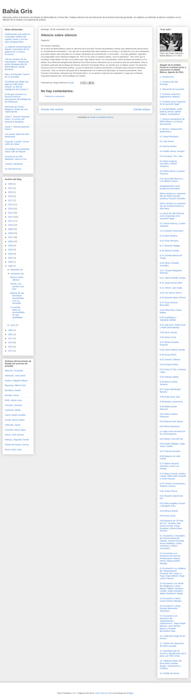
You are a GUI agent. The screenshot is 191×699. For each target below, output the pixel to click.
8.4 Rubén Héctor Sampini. (172, 151)
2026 (10, 184)
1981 (10, 334)
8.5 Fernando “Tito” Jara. (171, 156)
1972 (10, 351)
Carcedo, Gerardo (13, 405)
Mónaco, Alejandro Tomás (17, 439)
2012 (10, 217)
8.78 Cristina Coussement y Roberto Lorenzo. (173, 484)
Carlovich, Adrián (13, 410)
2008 (10, 233)
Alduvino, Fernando (14, 370)
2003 (10, 254)
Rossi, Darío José (13, 449)
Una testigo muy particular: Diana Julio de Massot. (17, 150)
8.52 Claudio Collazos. (170, 359)
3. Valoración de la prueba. (172, 89)
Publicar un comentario (55, 96)
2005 (10, 245)
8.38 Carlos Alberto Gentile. (172, 350)
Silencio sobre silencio (16, 278)
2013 (10, 213)
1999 (10, 266)
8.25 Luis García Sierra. (171, 293)
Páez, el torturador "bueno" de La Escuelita (17, 75)
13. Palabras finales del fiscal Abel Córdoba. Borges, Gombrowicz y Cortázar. (171, 665)
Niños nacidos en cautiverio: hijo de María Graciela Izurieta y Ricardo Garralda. (173, 196)
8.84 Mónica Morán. (169, 511)
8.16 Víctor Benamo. (169, 241)
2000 (10, 262)
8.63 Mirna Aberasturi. (170, 426)
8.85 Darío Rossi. (168, 516)
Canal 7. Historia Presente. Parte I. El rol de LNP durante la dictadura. (17, 119)
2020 (10, 192)
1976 (10, 342)
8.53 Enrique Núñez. (169, 364)
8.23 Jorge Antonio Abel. (171, 283)
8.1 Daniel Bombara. (169, 136)
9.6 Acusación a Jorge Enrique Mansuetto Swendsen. (170, 608)
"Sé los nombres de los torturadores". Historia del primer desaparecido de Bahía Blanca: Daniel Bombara (17, 64)
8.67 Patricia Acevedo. (170, 451)
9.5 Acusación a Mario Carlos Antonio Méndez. (171, 599)
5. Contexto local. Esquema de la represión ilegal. (172, 102)
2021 (10, 188)
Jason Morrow (101, 693)
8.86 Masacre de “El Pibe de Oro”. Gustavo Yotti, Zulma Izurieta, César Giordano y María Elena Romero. (171, 525)
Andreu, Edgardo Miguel (16, 380)
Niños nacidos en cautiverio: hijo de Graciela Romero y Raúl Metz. (173, 206)
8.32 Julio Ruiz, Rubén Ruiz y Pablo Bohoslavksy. (173, 326)
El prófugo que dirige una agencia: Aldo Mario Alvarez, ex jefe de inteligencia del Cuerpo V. (17, 85)
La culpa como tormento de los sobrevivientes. (172, 432)
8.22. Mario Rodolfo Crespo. (173, 278)
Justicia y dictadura (14, 164)
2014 (10, 208)
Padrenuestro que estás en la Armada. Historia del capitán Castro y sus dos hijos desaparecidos (17, 38)
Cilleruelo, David (12, 425)
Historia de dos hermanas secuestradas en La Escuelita (17, 298)
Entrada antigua (142, 109)
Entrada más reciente (52, 109)
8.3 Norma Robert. (168, 146)
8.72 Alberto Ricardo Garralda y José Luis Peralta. (169, 466)
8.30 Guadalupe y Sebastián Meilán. (168, 318)
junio (13, 325)
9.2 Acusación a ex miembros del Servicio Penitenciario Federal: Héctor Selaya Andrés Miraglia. (170, 558)
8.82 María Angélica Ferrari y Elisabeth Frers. (172, 504)
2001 (10, 258)
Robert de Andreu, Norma (17, 444)
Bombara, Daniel (12, 390)
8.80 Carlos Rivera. (169, 491)
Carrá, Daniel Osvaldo (15, 415)
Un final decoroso (13, 169)
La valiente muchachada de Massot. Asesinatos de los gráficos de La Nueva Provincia (18, 50)
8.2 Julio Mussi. (167, 141)
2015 (10, 204)
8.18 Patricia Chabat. (169, 250)
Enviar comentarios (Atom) (101, 117)
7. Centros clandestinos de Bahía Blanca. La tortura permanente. (172, 121)
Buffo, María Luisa (13, 400)
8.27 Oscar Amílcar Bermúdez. (169, 303)
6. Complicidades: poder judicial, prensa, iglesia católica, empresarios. (171, 111)
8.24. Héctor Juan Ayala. (171, 288)
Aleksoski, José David (15, 375)
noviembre (16, 273)
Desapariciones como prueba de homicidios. (170, 187)
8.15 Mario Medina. (169, 236)
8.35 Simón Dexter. (169, 332)
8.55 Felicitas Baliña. (169, 377)
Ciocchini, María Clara (15, 430)
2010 (10, 225)
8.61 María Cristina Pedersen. (168, 415)
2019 (10, 196)
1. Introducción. (167, 77)
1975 (10, 347)
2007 (10, 237)
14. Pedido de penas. (170, 673)
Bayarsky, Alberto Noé (15, 385)
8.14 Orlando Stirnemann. (172, 231)
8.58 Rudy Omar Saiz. (170, 397)
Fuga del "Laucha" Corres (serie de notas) (17, 142)
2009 (10, 229)
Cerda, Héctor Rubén (15, 420)
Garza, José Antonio (14, 434)
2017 (10, 200)
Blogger (130, 693)
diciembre (15, 269)
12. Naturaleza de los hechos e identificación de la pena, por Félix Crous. (173, 653)
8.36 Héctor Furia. (168, 337)
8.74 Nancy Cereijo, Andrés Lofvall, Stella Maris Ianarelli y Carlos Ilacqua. (173, 476)
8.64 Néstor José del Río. (171, 439)
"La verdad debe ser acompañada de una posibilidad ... (17, 313)
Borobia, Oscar (12, 395)
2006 (10, 241)
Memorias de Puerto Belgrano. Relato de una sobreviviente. (16, 109)
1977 (10, 338)
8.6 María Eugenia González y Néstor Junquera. (168, 163)
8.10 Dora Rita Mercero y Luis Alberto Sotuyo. (171, 179)
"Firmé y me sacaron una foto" (17, 286)
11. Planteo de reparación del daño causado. (172, 644)
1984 (10, 330)
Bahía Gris (17, 11)
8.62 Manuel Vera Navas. (171, 421)
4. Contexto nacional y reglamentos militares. (170, 95)
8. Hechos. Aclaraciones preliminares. (171, 130)
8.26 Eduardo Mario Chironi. (173, 297)
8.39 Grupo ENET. (168, 354)
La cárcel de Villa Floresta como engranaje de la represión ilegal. (172, 216)
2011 (10, 221)
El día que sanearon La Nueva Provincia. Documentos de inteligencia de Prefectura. (18, 98)
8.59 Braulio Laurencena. (171, 401)
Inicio (98, 109)
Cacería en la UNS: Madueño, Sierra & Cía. (16, 157)
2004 (10, 249)
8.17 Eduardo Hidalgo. (170, 245)
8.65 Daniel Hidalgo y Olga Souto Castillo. (172, 444)
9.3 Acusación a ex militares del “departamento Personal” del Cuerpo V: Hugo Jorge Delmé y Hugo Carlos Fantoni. (173, 573)
